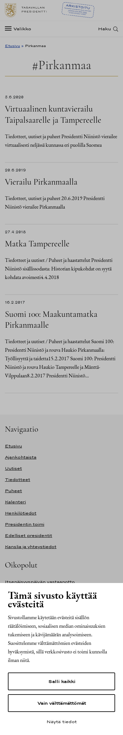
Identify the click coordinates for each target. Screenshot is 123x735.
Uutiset (13, 468)
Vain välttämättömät (61, 703)
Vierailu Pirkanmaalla (41, 182)
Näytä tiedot (62, 721)
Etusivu (12, 45)
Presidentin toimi (24, 524)
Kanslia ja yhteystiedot (30, 546)
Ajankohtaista (20, 457)
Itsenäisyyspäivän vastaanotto (40, 582)
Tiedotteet (17, 479)
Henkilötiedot (20, 513)
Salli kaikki (61, 681)
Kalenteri (15, 502)
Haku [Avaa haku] (104, 28)
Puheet (13, 491)
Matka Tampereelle (37, 244)
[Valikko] (20, 29)
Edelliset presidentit (28, 535)
